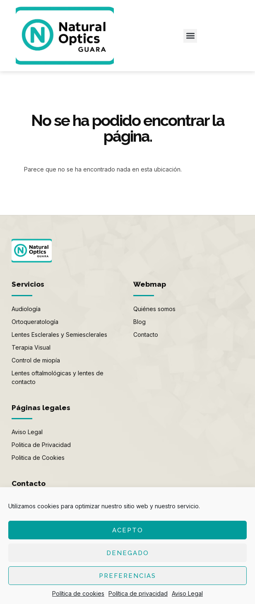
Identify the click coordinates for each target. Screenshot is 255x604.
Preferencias (127, 576)
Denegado (127, 553)
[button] (190, 36)
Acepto (127, 530)
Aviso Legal (187, 593)
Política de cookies (78, 593)
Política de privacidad (138, 593)
